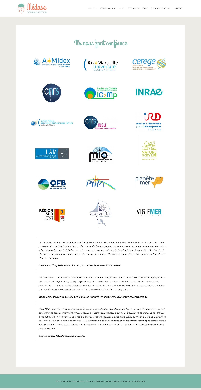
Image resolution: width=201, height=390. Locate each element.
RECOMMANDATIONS (137, 9)
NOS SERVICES (106, 9)
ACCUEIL (92, 9)
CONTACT (178, 9)
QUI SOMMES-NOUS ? (160, 9)
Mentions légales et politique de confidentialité (125, 383)
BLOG (121, 9)
